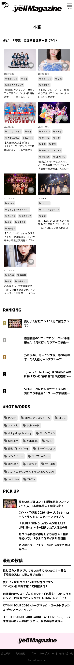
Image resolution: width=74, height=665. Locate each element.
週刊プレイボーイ (18, 448)
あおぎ (59, 131)
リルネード (33, 425)
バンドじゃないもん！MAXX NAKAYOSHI (31, 471)
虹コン (62, 418)
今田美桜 (50, 464)
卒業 (25, 78)
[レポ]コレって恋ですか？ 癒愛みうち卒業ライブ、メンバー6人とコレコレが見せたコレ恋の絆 (53, 224)
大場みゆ (21, 222)
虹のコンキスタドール (37, 418)
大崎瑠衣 (11, 228)
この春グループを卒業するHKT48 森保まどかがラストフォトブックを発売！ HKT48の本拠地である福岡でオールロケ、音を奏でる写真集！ (19, 289)
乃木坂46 (32, 441)
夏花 (54, 144)
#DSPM (10, 203)
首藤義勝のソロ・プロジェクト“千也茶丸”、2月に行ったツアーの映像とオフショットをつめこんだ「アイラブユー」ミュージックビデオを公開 (37, 596)
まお (58, 137)
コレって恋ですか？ (50, 209)
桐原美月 (13, 441)
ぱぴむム (46, 137)
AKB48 (49, 441)
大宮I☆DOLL (13, 137)
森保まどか (22, 281)
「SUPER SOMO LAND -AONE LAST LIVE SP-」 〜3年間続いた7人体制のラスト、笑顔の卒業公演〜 (36, 619)
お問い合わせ (66, 653)
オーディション (46, 448)
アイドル (46, 131)
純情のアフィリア (15, 85)
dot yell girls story (19, 433)
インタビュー (15, 456)
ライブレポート (41, 456)
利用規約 (20, 653)
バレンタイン (47, 433)
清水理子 (13, 464)
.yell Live (13, 479)
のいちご (11, 216)
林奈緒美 (46, 156)
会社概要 (5, 653)
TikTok (31, 479)
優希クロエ (12, 78)
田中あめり (61, 156)
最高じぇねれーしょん (51, 150)
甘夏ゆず (32, 464)
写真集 (23, 275)
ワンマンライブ (14, 131)
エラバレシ (47, 78)
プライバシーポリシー (42, 653)
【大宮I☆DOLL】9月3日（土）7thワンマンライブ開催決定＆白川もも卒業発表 (19, 146)
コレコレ (46, 203)
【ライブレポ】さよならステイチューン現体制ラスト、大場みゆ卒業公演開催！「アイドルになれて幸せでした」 (19, 237)
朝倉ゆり (46, 85)
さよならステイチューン (18, 209)
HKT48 (10, 275)
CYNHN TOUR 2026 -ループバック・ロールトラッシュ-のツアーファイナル (36, 607)
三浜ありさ (26, 216)
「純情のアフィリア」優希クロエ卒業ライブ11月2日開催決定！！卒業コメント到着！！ (19, 93)
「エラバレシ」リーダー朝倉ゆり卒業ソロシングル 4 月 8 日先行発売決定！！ (53, 93)
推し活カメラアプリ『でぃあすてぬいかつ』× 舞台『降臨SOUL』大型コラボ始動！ (34, 572)
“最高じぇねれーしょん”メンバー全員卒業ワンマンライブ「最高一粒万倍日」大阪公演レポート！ (53, 165)
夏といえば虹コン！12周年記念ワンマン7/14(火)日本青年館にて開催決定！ (28, 584)
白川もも (29, 137)
